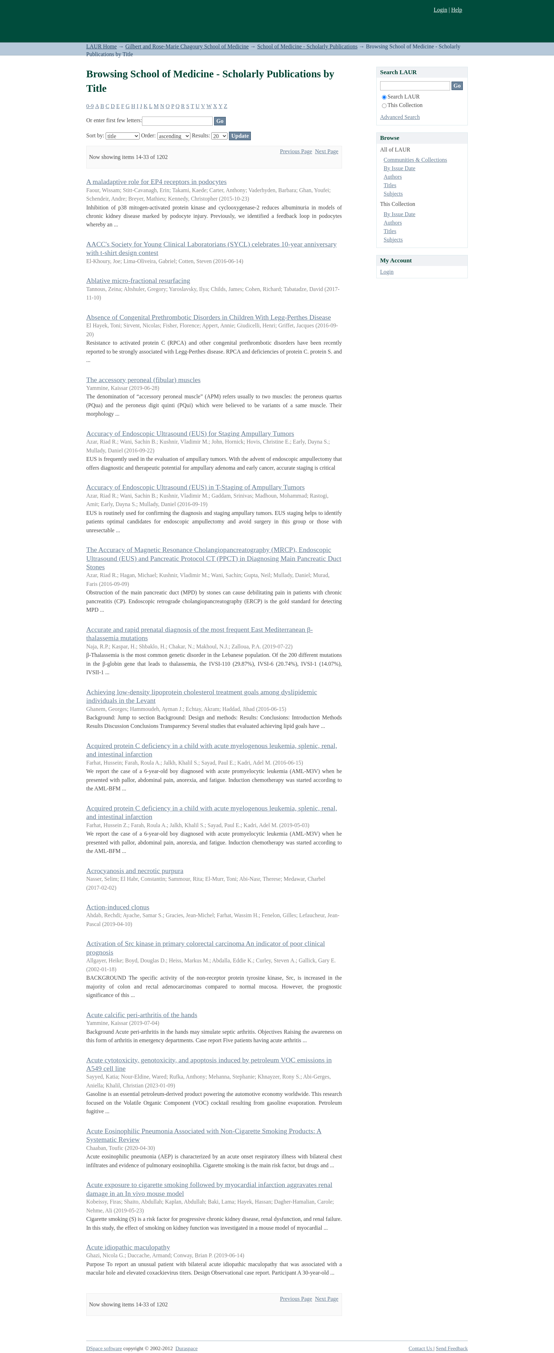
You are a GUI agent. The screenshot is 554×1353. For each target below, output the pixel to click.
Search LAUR (401, 97)
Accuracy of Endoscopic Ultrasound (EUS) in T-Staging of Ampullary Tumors (195, 487)
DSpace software (104, 1348)
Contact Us (421, 1348)
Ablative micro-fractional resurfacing (138, 280)
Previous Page (296, 151)
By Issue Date (400, 168)
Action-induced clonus (117, 907)
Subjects (393, 194)
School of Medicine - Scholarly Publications (307, 46)
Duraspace (187, 1348)
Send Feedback (452, 1348)
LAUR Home (101, 46)
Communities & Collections (415, 160)
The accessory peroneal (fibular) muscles (143, 380)
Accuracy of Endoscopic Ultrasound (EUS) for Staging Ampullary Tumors (190, 433)
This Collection (402, 105)
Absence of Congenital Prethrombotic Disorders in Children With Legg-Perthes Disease (208, 317)
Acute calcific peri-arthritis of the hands (141, 1015)
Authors (393, 177)
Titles (390, 185)
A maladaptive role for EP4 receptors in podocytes (156, 181)
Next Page (326, 151)
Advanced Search (400, 117)
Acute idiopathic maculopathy (128, 1247)
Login (440, 10)
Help (456, 10)
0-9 (90, 106)
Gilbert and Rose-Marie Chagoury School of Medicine (187, 46)
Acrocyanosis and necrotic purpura (134, 870)
